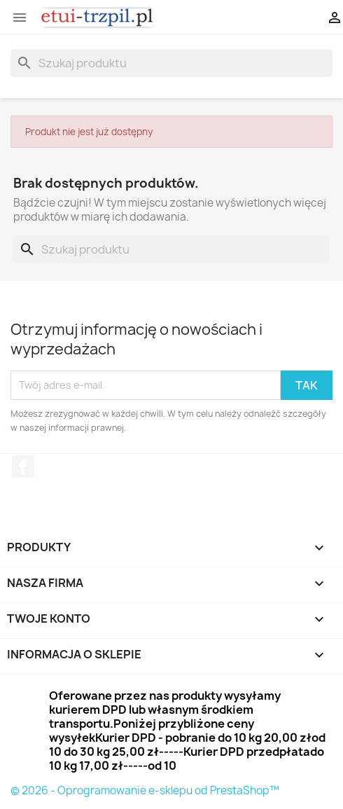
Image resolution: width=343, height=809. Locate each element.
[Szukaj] (171, 63)
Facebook (23, 466)
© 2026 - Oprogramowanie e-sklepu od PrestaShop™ (144, 790)
